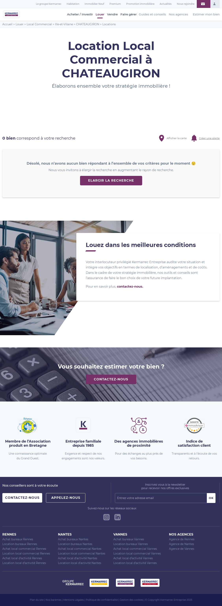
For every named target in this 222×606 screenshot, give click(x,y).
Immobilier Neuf (94, 3)
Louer (100, 14)
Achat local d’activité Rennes (22, 558)
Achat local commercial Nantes (79, 549)
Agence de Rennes (181, 539)
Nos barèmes (53, 599)
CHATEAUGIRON (87, 24)
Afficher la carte (177, 138)
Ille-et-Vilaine (64, 24)
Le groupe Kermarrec (48, 3)
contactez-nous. (130, 286)
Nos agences (178, 14)
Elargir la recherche (111, 180)
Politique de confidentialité (102, 599)
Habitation (73, 3)
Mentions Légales (73, 599)
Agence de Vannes (181, 549)
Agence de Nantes (181, 544)
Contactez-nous (111, 379)
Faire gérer (128, 14)
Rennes (9, 534)
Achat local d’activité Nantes (77, 558)
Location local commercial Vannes (137, 553)
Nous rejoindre (185, 3)
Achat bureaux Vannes (128, 539)
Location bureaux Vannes (130, 544)
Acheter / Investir (80, 14)
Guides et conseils (152, 14)
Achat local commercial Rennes (24, 549)
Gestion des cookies (131, 599)
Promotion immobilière (140, 3)
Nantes (65, 534)
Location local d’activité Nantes (79, 563)
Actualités (166, 3)
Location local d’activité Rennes (24, 563)
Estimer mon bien (206, 14)
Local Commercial (39, 24)
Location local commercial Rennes (26, 553)
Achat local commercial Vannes (135, 549)
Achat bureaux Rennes (17, 539)
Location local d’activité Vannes (135, 563)
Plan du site (37, 599)
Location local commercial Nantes (81, 553)
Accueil (7, 24)
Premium (115, 3)
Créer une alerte (209, 138)
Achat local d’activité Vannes (133, 558)
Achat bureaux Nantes (73, 539)
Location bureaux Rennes (19, 544)
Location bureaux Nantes (75, 544)
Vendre (112, 14)
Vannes (120, 534)
